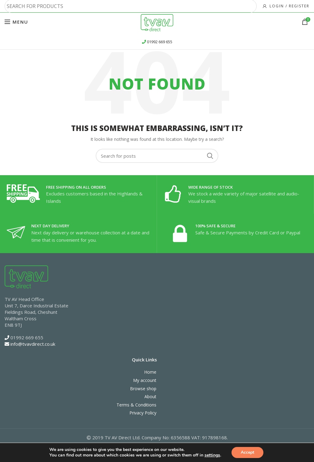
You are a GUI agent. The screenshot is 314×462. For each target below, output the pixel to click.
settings (212, 455)
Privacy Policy (142, 413)
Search (210, 156)
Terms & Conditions (136, 405)
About (150, 396)
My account (144, 380)
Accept (247, 452)
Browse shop (143, 388)
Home (150, 372)
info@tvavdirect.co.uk (32, 344)
